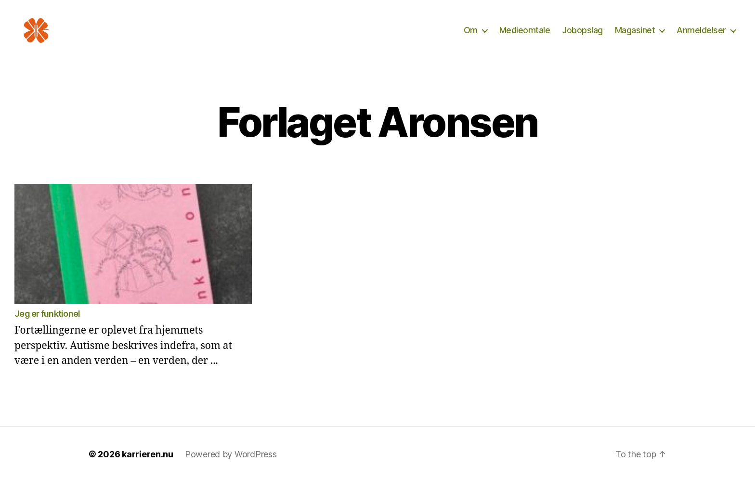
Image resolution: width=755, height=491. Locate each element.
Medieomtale (524, 35)
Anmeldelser (701, 35)
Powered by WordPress (231, 464)
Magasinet (635, 35)
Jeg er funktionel (47, 323)
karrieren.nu (147, 464)
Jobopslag (582, 35)
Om (471, 35)
